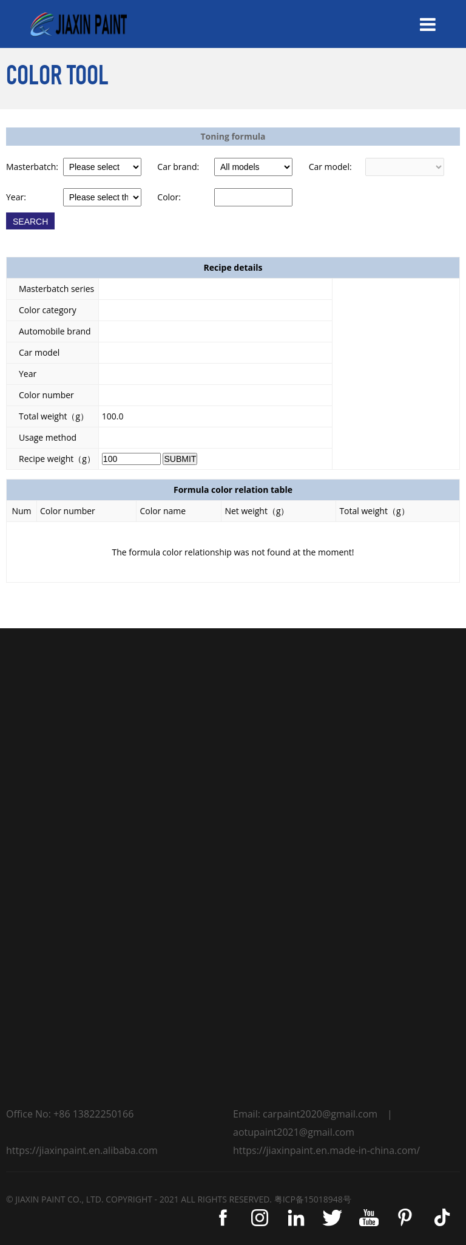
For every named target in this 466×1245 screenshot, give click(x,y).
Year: (16, 197)
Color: (169, 197)
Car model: (330, 166)
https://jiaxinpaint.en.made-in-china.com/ (326, 1150)
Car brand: (178, 166)
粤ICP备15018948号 (312, 1199)
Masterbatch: (32, 166)
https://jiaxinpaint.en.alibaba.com (82, 1150)
